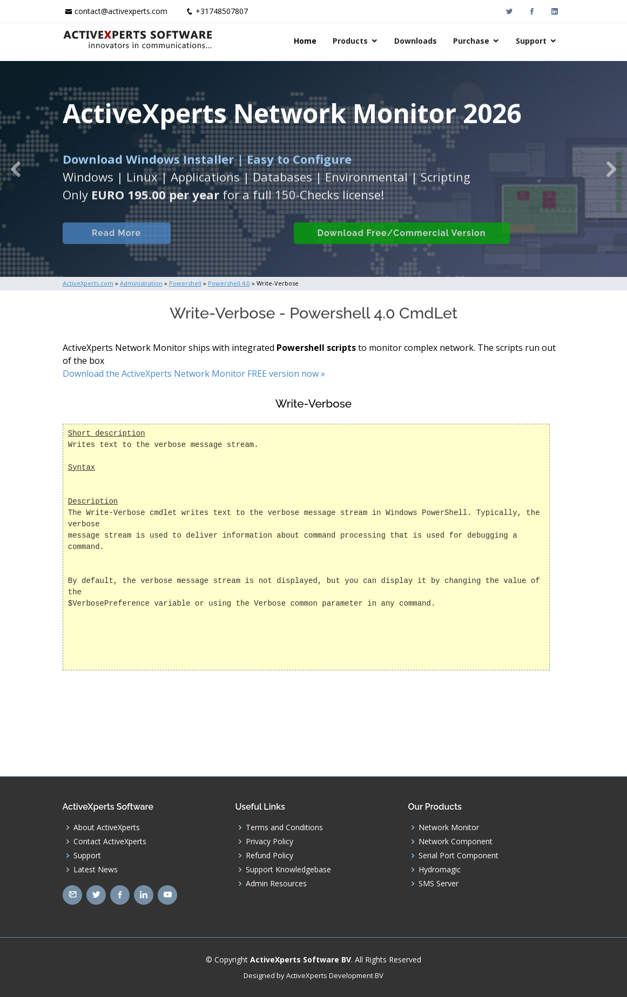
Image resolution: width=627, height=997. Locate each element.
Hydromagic (440, 869)
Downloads (415, 41)
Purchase (471, 41)
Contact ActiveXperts (109, 841)
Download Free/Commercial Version (402, 245)
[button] (15, 169)
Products (350, 41)
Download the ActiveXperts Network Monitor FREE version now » (194, 373)
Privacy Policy (269, 841)
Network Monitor (449, 827)
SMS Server (439, 883)
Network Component (456, 841)
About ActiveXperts (106, 827)
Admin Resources (276, 883)
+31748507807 (221, 11)
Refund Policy (269, 855)
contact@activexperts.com (121, 11)
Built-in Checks (232, 245)
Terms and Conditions (284, 827)
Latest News (95, 869)
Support (531, 41)
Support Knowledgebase (288, 869)
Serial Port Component (458, 855)
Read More (116, 245)
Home (305, 41)
